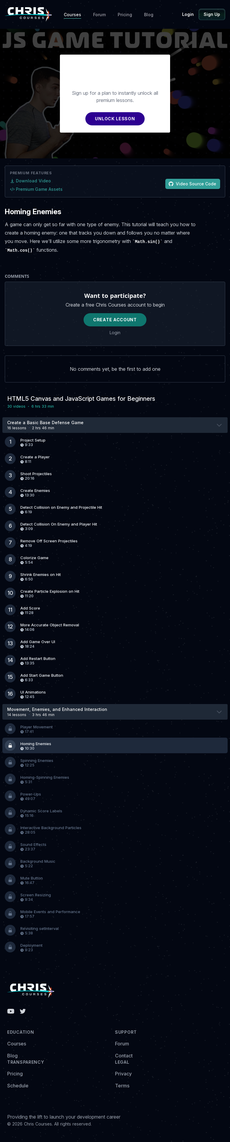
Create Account (115, 319)
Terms (122, 1086)
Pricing (125, 14)
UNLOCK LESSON (115, 118)
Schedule (17, 1086)
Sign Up (212, 14)
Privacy (123, 1074)
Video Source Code (192, 183)
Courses (72, 14)
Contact (124, 1056)
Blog (148, 14)
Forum (99, 14)
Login (188, 14)
